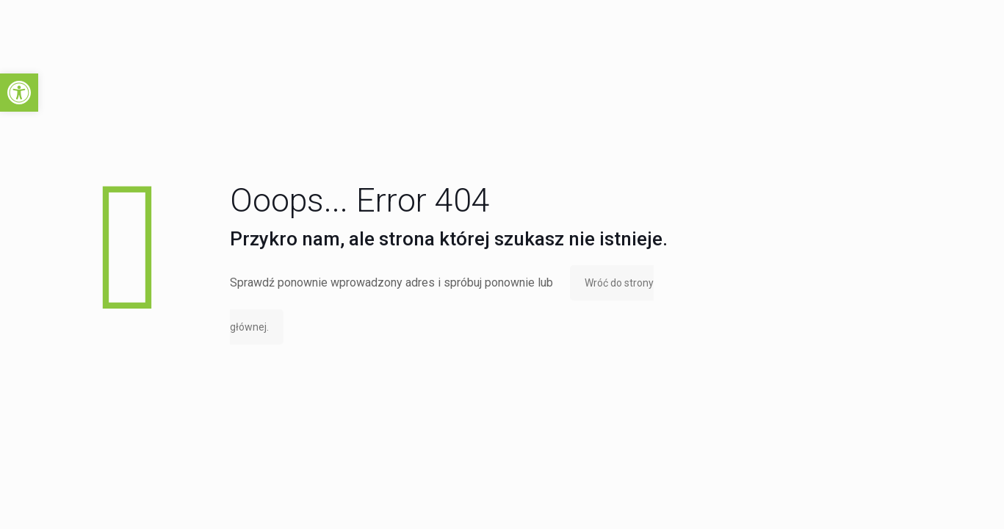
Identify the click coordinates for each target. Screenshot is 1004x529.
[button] (19, 92)
